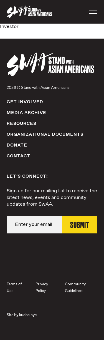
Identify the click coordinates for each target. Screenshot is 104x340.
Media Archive (26, 113)
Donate (17, 145)
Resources (21, 124)
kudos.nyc (28, 315)
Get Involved (25, 102)
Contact (18, 156)
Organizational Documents (45, 134)
